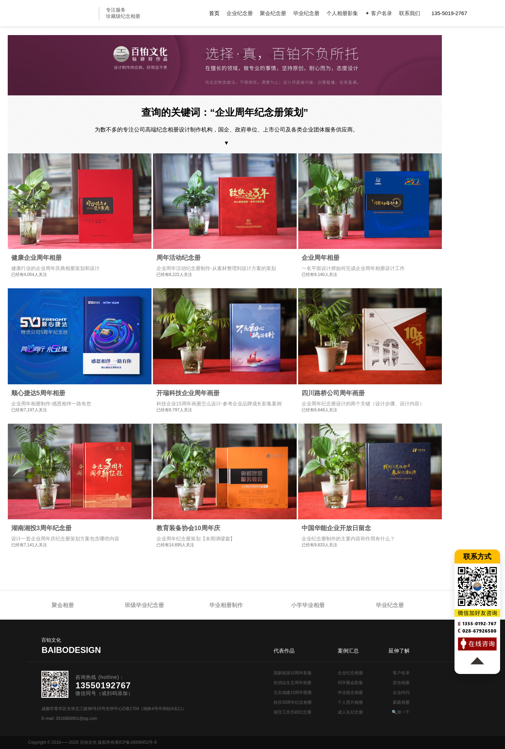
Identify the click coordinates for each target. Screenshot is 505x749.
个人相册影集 (342, 13)
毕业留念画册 (350, 692)
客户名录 (401, 672)
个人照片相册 (350, 702)
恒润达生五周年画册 (292, 682)
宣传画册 (401, 682)
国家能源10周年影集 (293, 672)
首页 (214, 13)
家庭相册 (401, 702)
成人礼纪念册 (350, 712)
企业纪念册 (240, 13)
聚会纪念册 (273, 13)
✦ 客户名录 (378, 13)
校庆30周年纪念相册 (293, 702)
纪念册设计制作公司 (65, 13)
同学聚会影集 (350, 682)
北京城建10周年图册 (293, 692)
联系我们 (409, 13)
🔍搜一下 (401, 712)
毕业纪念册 (306, 13)
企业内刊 (401, 692)
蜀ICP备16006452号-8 (136, 742)
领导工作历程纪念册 (292, 712)
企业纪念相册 (350, 672)
